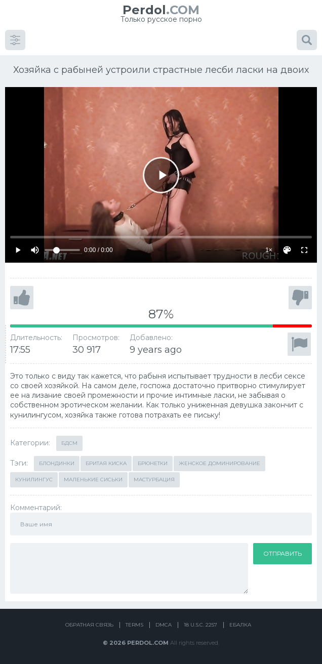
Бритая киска (106, 463)
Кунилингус (34, 479)
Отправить (282, 553)
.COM (161, 10)
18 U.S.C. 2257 (200, 624)
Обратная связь (89, 624)
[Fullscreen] (304, 250)
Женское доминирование (219, 463)
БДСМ (69, 443)
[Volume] (62, 250)
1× (268, 250)
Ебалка (240, 624)
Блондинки (56, 463)
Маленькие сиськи (93, 479)
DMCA (163, 624)
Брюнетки (153, 463)
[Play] (161, 175)
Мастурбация (154, 479)
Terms (134, 624)
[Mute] (35, 250)
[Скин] (287, 250)
